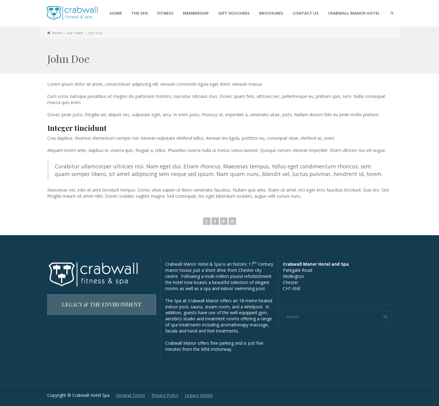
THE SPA (139, 13)
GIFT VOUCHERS (234, 13)
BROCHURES (271, 13)
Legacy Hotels (199, 395)
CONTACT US (306, 13)
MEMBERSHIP (196, 13)
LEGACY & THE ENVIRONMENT (101, 304)
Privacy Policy (165, 395)
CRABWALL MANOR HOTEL (354, 13)
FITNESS (165, 13)
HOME (116, 13)
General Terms (130, 395)
